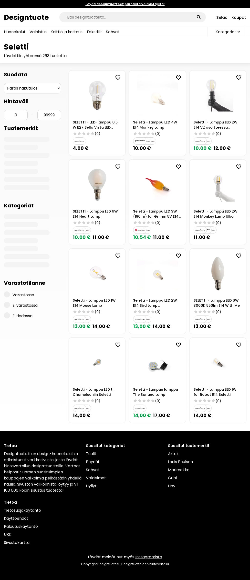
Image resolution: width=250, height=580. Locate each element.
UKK (7, 534)
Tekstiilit (94, 32)
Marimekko (178, 470)
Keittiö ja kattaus (67, 32)
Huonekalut (15, 32)
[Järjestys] (32, 88)
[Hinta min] (16, 115)
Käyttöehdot (16, 518)
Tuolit (91, 454)
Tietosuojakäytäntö (22, 510)
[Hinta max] (49, 115)
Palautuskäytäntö (21, 526)
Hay (171, 486)
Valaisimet (96, 478)
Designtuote (26, 17)
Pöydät (93, 462)
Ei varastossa (21, 305)
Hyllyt (91, 486)
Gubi (172, 478)
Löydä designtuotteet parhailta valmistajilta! (125, 4)
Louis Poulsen (180, 462)
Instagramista (148, 557)
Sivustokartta (17, 542)
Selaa (222, 17)
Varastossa (19, 294)
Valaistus (38, 32)
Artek (173, 454)
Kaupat (238, 17)
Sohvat (112, 32)
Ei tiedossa (18, 315)
